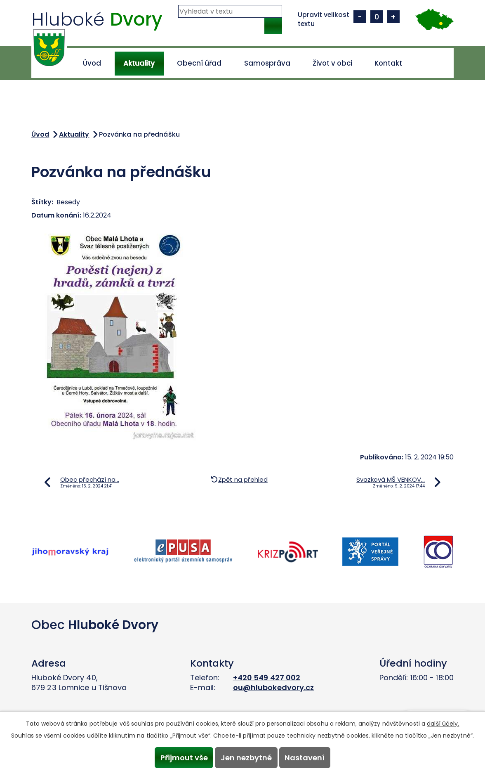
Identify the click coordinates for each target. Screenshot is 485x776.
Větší (393, 16)
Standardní (376, 16)
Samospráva (267, 63)
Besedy (68, 202)
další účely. (443, 722)
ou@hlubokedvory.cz (273, 687)
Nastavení (307, 757)
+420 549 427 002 (267, 677)
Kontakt (388, 63)
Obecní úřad (199, 63)
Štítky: (42, 202)
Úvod (92, 63)
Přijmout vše (181, 757)
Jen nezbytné (246, 757)
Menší (359, 16)
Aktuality (139, 63)
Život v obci (332, 63)
